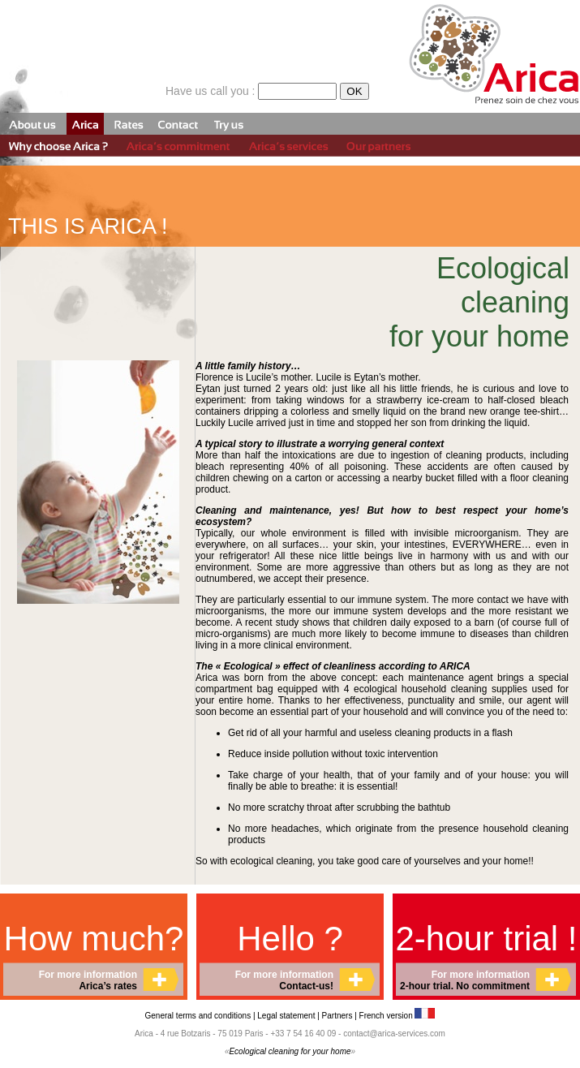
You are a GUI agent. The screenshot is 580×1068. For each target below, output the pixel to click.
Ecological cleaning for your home (289, 1051)
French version (397, 1015)
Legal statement (287, 1015)
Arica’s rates (108, 986)
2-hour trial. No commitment (465, 986)
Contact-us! (306, 986)
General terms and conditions (198, 1015)
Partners (337, 1015)
